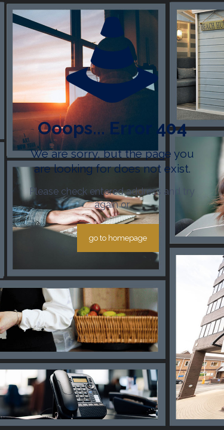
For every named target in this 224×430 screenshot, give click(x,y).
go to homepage (118, 238)
